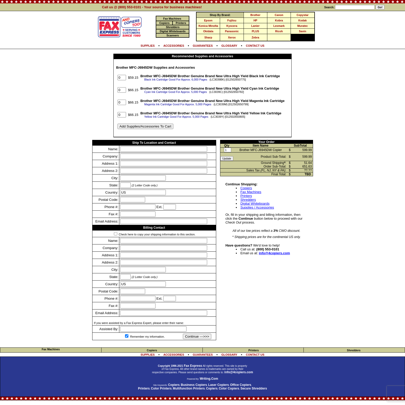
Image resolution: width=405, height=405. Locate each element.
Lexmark (279, 25)
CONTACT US (255, 45)
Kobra (279, 20)
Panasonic (232, 31)
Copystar (302, 15)
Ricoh (279, 31)
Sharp (208, 37)
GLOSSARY (229, 45)
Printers (246, 196)
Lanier (255, 25)
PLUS (255, 31)
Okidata (208, 31)
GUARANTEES (203, 45)
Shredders (248, 200)
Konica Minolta (208, 25)
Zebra (255, 37)
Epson (208, 20)
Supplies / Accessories (257, 207)
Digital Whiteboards (255, 203)
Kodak (302, 20)
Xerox (232, 37)
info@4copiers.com (274, 253)
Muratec (302, 25)
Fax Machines (250, 192)
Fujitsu (231, 20)
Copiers (246, 188)
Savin (302, 31)
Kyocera (232, 25)
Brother (255, 15)
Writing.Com (209, 378)
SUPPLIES (148, 45)
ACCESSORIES (173, 45)
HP (255, 20)
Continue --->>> (197, 336)
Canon (279, 15)
